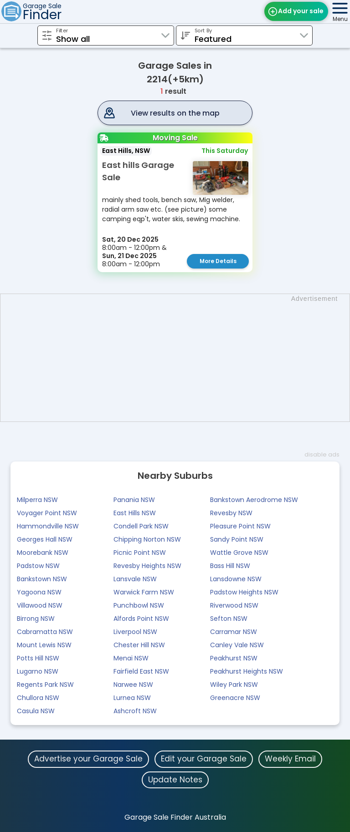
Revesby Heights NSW (147, 565)
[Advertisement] (180, 357)
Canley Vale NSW (237, 644)
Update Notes (175, 779)
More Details (218, 261)
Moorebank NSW (42, 552)
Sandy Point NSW (236, 539)
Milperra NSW (37, 499)
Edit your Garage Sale (204, 758)
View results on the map (175, 113)
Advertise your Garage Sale (88, 758)
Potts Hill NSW (38, 658)
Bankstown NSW (42, 578)
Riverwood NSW (234, 605)
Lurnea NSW (132, 697)
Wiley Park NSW (234, 684)
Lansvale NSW (135, 578)
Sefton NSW (228, 618)
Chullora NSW (38, 697)
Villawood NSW (39, 605)
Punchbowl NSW (138, 605)
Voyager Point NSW (47, 512)
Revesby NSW (231, 512)
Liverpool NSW (135, 631)
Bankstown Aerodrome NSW (254, 499)
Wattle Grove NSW (239, 552)
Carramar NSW (233, 631)
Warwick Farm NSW (143, 592)
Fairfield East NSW (141, 671)
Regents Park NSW (45, 684)
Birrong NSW (36, 618)
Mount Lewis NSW (44, 644)
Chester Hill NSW (139, 644)
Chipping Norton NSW (147, 539)
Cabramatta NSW (45, 631)
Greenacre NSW (235, 697)
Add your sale (301, 10)
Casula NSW (36, 710)
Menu (340, 19)
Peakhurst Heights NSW (246, 671)
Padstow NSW (38, 565)
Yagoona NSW (39, 592)
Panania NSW (134, 499)
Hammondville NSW (48, 526)
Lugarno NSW (37, 671)
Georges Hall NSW (44, 539)
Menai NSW (131, 658)
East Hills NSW (134, 512)
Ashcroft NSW (135, 710)
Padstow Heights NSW (244, 592)
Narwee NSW (133, 684)
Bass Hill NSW (230, 565)
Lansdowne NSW (236, 578)
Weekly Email (290, 758)
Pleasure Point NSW (240, 526)
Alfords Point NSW (141, 618)
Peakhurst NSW (233, 658)
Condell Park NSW (141, 526)
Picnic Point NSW (139, 552)
